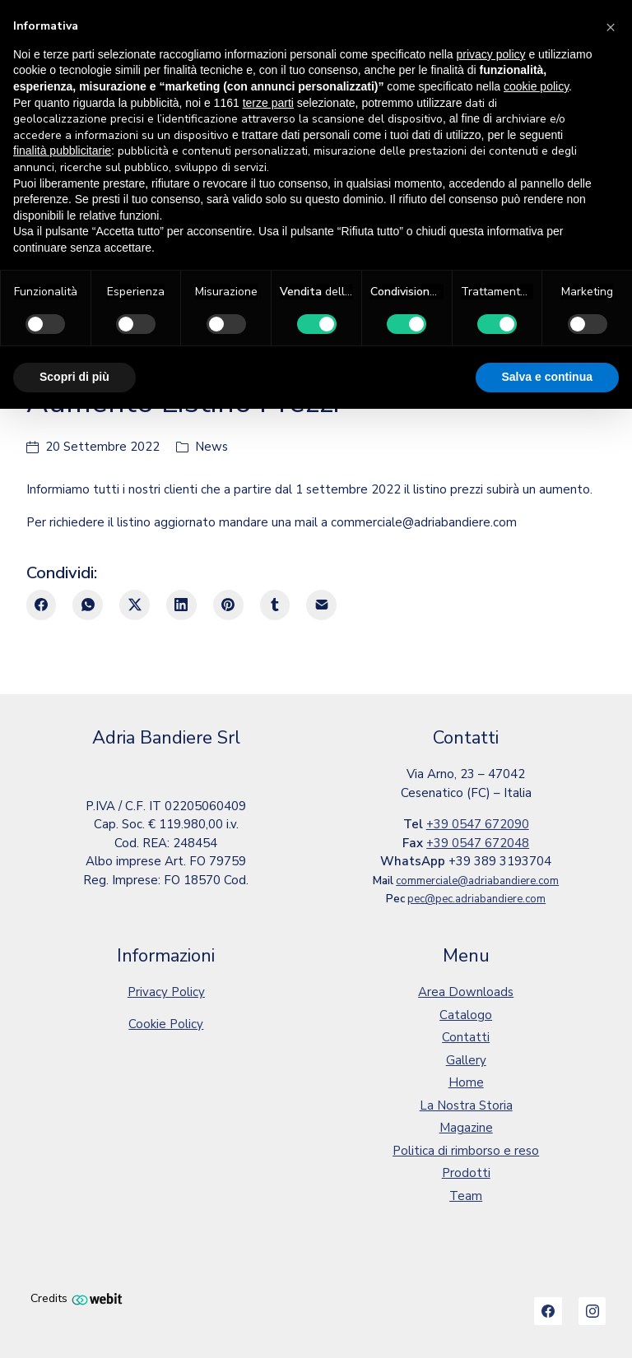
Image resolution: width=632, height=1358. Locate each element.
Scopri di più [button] (74, 376)
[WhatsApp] (87, 605)
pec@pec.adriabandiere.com (476, 899)
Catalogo (465, 1015)
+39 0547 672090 (477, 824)
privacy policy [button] (491, 54)
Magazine (466, 1127)
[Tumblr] (275, 605)
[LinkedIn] (181, 605)
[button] (610, 26)
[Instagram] (592, 1311)
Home (466, 1082)
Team (465, 1196)
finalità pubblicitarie (62, 150)
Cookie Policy (165, 1024)
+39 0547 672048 (477, 843)
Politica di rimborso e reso (466, 1150)
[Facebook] (41, 605)
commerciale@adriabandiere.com (477, 881)
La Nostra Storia (466, 1105)
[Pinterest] (228, 605)
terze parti (268, 102)
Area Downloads (466, 992)
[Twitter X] (134, 605)
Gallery (466, 1060)
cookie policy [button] (536, 86)
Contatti (466, 1037)
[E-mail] (321, 605)
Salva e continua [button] (547, 376)
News (211, 446)
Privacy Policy (166, 992)
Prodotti (466, 1173)
